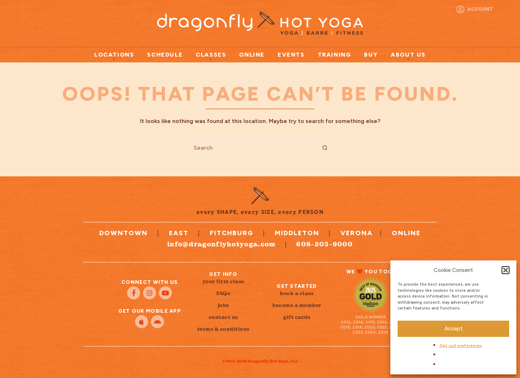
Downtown (123, 233)
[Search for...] (253, 147)
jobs (223, 305)
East (178, 233)
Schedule (165, 54)
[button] (505, 270)
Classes (211, 56)
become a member (296, 305)
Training (334, 54)
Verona (357, 233)
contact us (223, 317)
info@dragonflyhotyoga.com (221, 244)
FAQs (223, 293)
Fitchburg (232, 233)
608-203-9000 (324, 244)
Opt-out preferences (460, 345)
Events (291, 54)
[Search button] (325, 147)
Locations (114, 56)
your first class (223, 281)
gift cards (296, 317)
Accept (454, 328)
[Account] (474, 9)
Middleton (297, 233)
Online (252, 54)
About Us (408, 56)
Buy (371, 56)
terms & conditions (223, 329)
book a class (296, 293)
